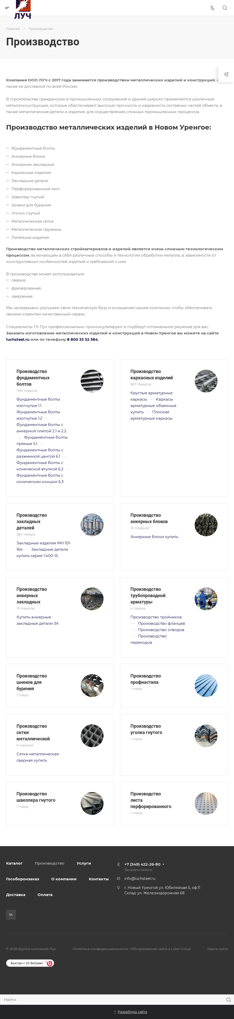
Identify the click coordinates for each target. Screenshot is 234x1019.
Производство (49, 863)
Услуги (84, 863)
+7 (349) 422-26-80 (142, 864)
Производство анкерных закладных (31, 595)
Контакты (99, 879)
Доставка (15, 894)
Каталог (14, 863)
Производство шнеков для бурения (31, 682)
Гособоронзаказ (22, 879)
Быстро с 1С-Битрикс (27, 963)
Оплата (45, 894)
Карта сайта (217, 949)
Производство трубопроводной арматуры (147, 595)
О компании (64, 879)
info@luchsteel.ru (139, 878)
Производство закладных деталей (31, 521)
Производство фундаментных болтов (32, 378)
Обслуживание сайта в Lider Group (161, 949)
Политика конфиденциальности (100, 949)
